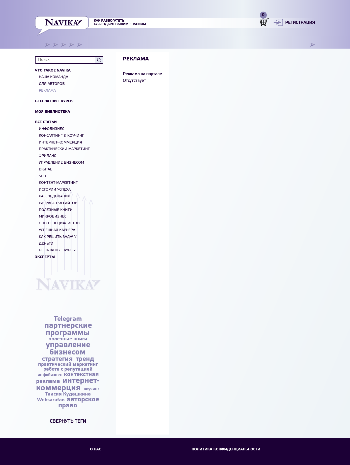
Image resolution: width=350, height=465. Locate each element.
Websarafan (51, 400)
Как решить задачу (57, 237)
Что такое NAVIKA (53, 70)
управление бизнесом (68, 349)
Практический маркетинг (64, 149)
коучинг (91, 389)
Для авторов (52, 84)
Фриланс (47, 156)
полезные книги (67, 339)
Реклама (47, 90)
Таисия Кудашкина (68, 394)
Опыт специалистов (59, 223)
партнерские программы (68, 329)
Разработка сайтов (58, 203)
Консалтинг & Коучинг (61, 135)
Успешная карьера (57, 230)
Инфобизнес (51, 129)
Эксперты (45, 257)
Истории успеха (55, 189)
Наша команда (53, 77)
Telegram (68, 319)
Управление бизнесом (61, 162)
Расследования (54, 196)
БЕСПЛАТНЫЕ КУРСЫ (57, 250)
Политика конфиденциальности (226, 449)
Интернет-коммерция (60, 142)
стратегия (58, 359)
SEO (42, 176)
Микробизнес (52, 216)
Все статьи (46, 122)
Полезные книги (56, 210)
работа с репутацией (68, 369)
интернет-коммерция (68, 384)
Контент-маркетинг (58, 183)
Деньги (46, 243)
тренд (85, 359)
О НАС (95, 449)
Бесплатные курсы (54, 101)
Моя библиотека (52, 112)
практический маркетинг (68, 364)
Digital (45, 169)
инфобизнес (50, 375)
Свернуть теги (68, 421)
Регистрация (300, 23)
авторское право (78, 403)
